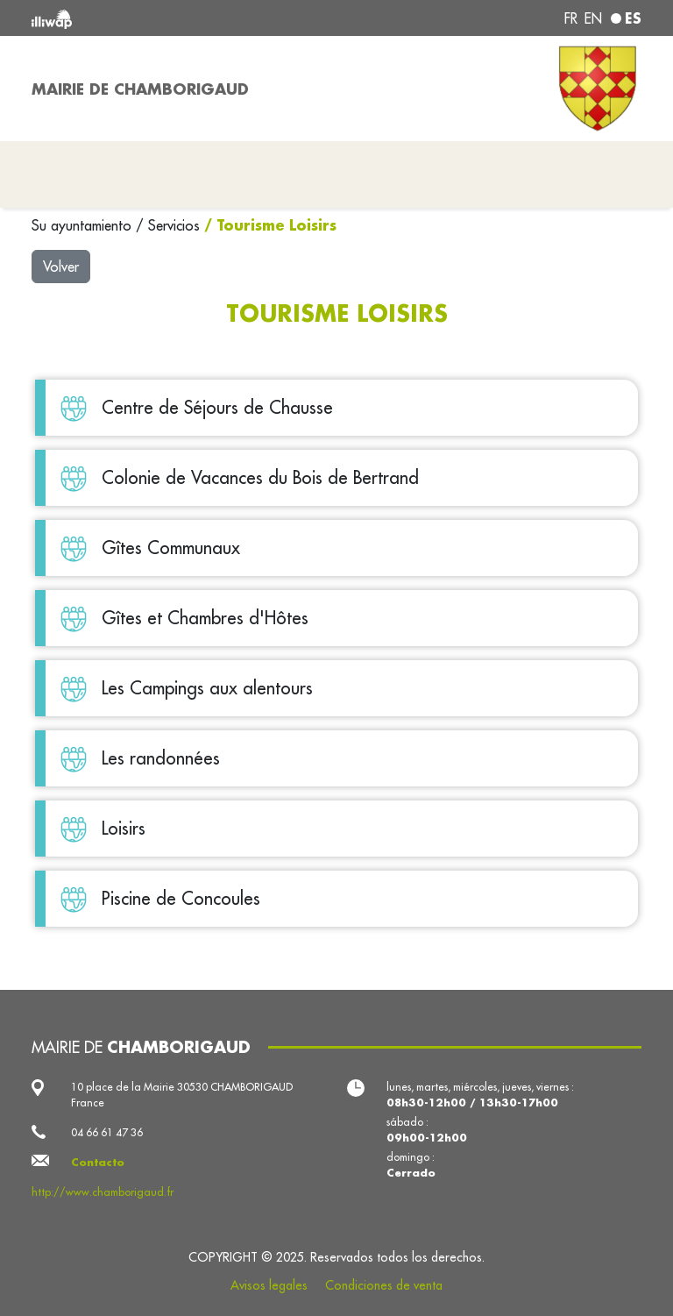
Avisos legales (269, 1285)
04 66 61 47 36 (107, 1132)
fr (570, 18)
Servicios (176, 225)
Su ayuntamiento (84, 225)
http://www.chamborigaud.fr (103, 1192)
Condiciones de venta (384, 1285)
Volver (61, 266)
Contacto (97, 1162)
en (593, 18)
